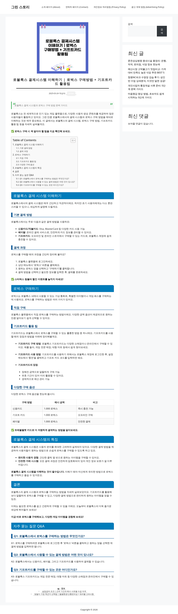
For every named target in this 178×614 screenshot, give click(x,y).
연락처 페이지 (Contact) (77, 7)
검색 (130, 24)
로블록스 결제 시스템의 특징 (28, 167)
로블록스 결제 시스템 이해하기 (29, 144)
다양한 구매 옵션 (27, 164)
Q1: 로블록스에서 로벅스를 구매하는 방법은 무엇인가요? (44, 178)
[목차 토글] (72, 140)
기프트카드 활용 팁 (28, 161)
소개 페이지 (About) (50, 7)
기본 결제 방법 (26, 148)
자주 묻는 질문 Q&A (24, 175)
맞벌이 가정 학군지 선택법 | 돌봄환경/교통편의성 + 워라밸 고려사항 (64, 594)
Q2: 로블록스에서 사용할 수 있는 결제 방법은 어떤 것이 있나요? (47, 181)
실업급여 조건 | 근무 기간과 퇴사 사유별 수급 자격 (64, 591)
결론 (17, 171)
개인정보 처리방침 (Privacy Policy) (110, 7)
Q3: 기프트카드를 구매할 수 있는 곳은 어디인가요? (42, 185)
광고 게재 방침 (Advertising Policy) (147, 7)
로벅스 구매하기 (22, 154)
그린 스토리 (20, 7)
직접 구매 (24, 158)
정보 (63, 588)
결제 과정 (24, 151)
